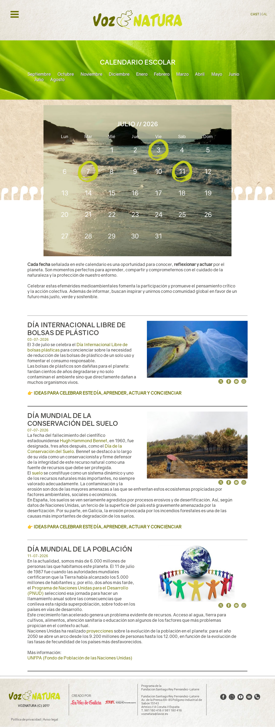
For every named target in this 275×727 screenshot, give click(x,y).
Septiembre (39, 74)
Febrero (161, 74)
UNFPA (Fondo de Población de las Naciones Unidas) (79, 658)
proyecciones (99, 631)
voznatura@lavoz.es (154, 713)
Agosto (57, 79)
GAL (264, 14)
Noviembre (91, 74)
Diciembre (119, 74)
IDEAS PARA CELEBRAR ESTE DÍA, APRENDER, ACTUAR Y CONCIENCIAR (108, 393)
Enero (141, 74)
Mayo (216, 74)
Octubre (65, 74)
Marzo (182, 74)
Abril (200, 74)
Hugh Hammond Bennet (83, 440)
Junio (234, 74)
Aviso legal (50, 719)
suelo (37, 473)
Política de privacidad (26, 719)
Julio (39, 79)
